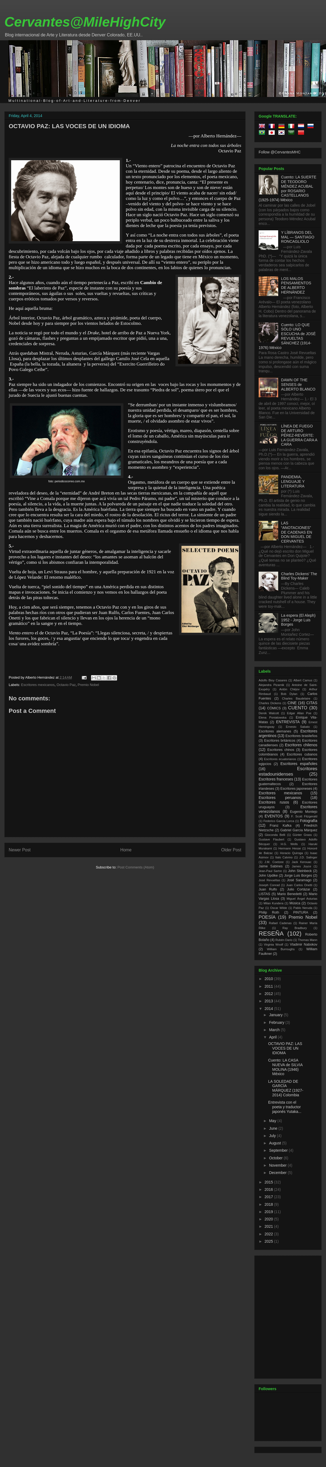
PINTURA (300, 912)
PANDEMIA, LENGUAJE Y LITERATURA (293, 481)
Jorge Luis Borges (298, 875)
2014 (269, 1008)
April (273, 1037)
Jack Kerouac (302, 862)
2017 (269, 1197)
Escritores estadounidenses (288, 771)
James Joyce (301, 866)
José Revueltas (269, 880)
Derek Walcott (269, 713)
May (273, 1121)
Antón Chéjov (289, 689)
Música (294, 903)
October (276, 1158)
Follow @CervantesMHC (279, 152)
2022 (269, 1234)
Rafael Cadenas (280, 923)
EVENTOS (274, 816)
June (273, 1128)
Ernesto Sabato (298, 726)
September (279, 1150)
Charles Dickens (270, 703)
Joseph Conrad (269, 885)
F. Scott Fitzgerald (304, 816)
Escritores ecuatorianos (280, 759)
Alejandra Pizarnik (271, 685)
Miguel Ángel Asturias (302, 898)
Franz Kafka (280, 825)
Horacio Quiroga (291, 853)
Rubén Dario (284, 940)
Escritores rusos (274, 802)
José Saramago (299, 880)
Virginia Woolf (273, 944)
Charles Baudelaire (296, 698)
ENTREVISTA (288, 722)
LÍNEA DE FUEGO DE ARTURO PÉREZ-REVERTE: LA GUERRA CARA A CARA (299, 435)
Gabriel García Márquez (298, 830)
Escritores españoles (298, 763)
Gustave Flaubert (271, 839)
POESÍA (267, 917)
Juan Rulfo (268, 889)
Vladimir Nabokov (303, 944)
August (275, 1143)
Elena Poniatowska (272, 717)
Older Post (231, 850)
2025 (269, 1241)
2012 (269, 993)
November (278, 1165)
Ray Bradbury (295, 928)
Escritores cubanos (302, 754)
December (278, 1172)
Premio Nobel (88, 685)
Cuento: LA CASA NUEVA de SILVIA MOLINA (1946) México (285, 1067)
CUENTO (298, 707)
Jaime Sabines (271, 866)
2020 (269, 1219)
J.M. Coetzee (274, 862)
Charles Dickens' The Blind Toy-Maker (299, 576)
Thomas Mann (308, 940)
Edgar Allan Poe (299, 713)
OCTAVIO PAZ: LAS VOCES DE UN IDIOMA (69, 126)
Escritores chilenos (301, 745)
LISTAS (264, 894)
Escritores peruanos (280, 797)
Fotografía (308, 821)
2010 (269, 979)
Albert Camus (302, 680)
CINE (291, 703)
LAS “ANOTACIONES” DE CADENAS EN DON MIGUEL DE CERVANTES (296, 532)
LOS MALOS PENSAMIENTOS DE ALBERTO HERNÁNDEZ (296, 285)
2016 (269, 1189)
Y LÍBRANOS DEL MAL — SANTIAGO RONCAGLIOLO (297, 237)
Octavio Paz (66, 685)
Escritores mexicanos (38, 685)
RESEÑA (271, 933)
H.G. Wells (289, 844)
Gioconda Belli (275, 834)
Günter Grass (302, 834)
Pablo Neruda (302, 907)
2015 (269, 1182)
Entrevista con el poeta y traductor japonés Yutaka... (284, 1107)
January (276, 1015)
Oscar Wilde (278, 907)
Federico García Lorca (279, 821)
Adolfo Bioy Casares (273, 680)
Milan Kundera (273, 903)
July (273, 1136)
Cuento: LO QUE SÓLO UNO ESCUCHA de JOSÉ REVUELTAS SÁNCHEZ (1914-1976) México (287, 336)
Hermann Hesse (289, 848)
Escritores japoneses (296, 789)
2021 (269, 1226)
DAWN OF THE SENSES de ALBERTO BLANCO (298, 384)
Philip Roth (269, 912)
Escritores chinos (280, 750)
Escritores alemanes (275, 731)
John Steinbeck (300, 871)
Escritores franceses (276, 779)
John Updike (268, 875)
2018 (269, 1204)
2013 (269, 1001)
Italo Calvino (284, 857)
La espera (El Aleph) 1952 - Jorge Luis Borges (298, 620)
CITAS (311, 703)
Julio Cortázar (298, 889)
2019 (269, 1212)
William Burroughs (280, 949)
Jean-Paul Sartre (270, 871)
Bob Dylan (289, 693)
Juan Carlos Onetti (299, 885)
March (275, 1030)
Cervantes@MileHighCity (84, 22)
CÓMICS (274, 708)
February (277, 1022)
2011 (269, 986)
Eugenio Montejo (304, 812)
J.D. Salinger (308, 857)
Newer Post (20, 850)
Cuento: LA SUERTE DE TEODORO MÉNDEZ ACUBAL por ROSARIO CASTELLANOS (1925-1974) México (287, 188)
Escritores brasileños (301, 736)
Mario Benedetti (289, 894)
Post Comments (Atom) (135, 867)
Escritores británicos (279, 740)
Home (126, 850)
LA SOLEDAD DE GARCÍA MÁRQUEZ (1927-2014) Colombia (285, 1088)
